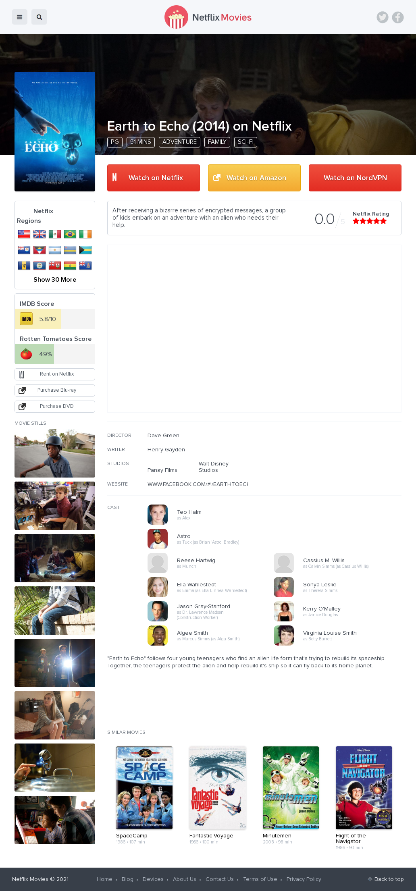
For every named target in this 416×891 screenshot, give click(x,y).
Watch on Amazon (256, 178)
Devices (153, 879)
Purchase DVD (57, 406)
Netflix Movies (30, 879)
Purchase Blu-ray (56, 390)
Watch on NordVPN (355, 178)
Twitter (382, 17)
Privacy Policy (304, 879)
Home (104, 879)
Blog (127, 879)
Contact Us (220, 879)
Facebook (398, 17)
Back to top (389, 879)
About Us (184, 879)
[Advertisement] (341, 484)
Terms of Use (260, 879)
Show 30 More (54, 279)
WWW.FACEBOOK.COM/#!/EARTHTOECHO (201, 484)
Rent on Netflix (57, 374)
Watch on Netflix (156, 178)
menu (19, 17)
